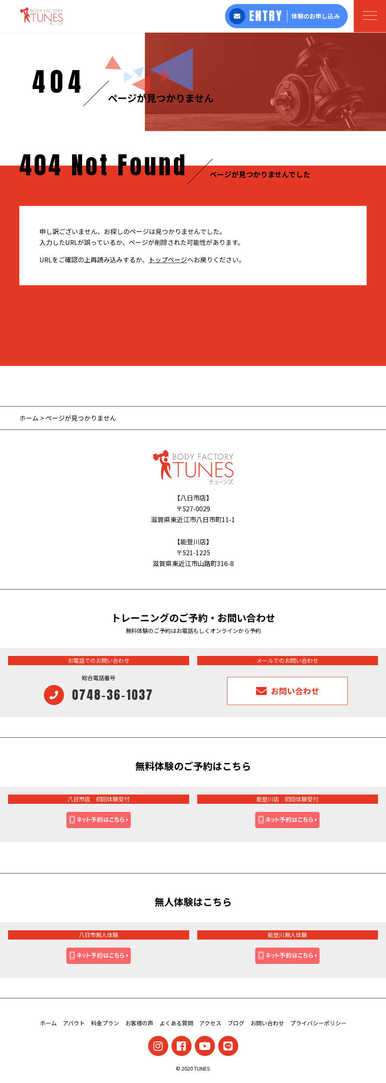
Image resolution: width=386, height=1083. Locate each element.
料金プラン (105, 1023)
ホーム (29, 418)
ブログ (235, 1023)
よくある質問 (176, 1023)
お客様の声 (139, 1023)
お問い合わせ (267, 1023)
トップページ (168, 259)
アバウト (74, 1023)
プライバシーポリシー (318, 1023)
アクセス (210, 1023)
